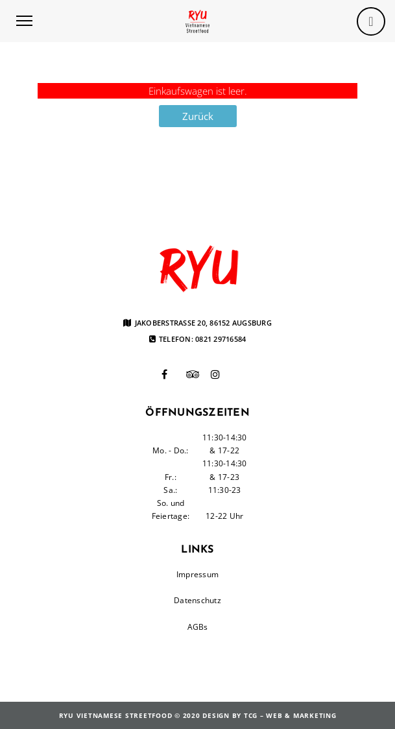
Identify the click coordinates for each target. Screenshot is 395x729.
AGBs (197, 626)
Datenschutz (197, 600)
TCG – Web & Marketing (290, 715)
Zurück (197, 116)
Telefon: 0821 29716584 (197, 339)
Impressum (197, 574)
